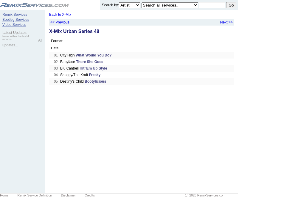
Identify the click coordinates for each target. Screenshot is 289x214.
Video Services (14, 25)
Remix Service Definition (34, 195)
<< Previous (59, 22)
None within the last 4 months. (15, 38)
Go (231, 5)
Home (4, 195)
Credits (90, 195)
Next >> (226, 22)
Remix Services (14, 14)
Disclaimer (68, 195)
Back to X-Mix (60, 14)
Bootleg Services (15, 20)
